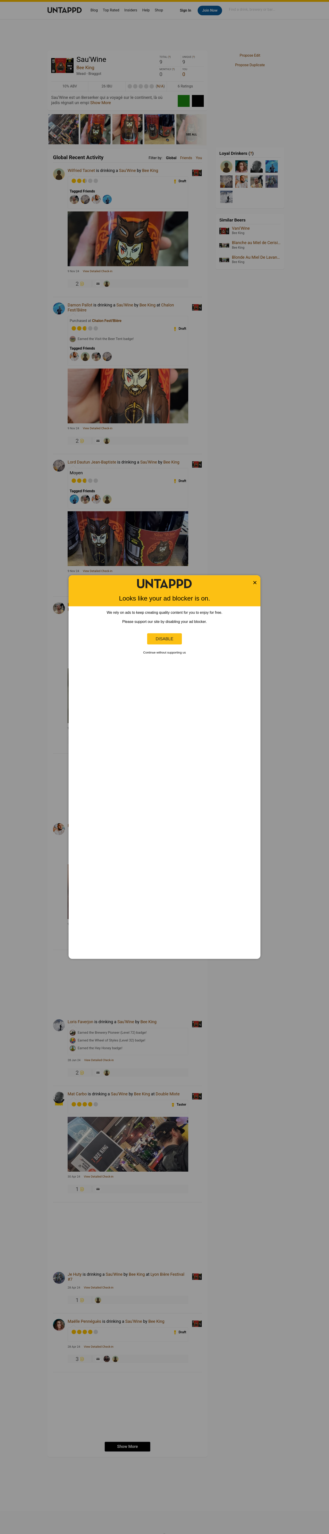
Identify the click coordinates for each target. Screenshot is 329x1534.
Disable (164, 638)
